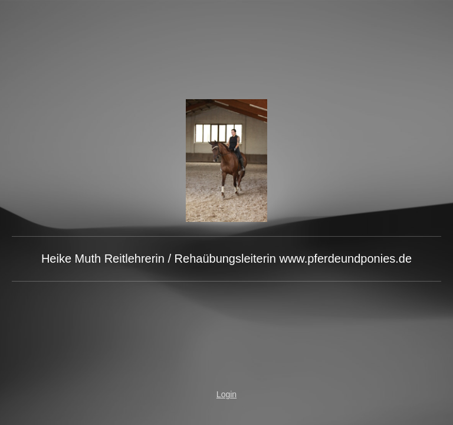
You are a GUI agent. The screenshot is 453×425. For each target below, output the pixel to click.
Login (226, 394)
